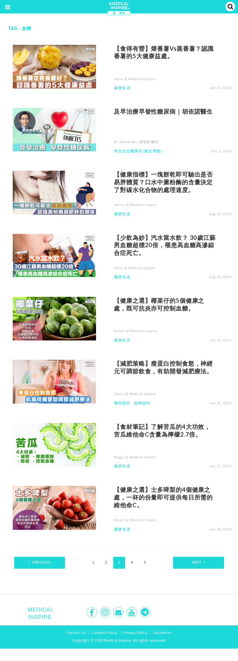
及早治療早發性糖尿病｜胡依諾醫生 (163, 111)
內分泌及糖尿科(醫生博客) (138, 151)
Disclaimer (162, 632)
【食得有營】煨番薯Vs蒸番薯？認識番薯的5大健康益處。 (164, 52)
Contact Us (76, 632)
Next (194, 562)
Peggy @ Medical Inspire (135, 456)
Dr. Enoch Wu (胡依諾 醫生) (136, 141)
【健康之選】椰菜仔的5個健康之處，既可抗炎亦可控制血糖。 (159, 304)
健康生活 (122, 88)
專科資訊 (122, 403)
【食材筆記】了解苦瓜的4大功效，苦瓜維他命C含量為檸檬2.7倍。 (162, 430)
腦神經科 (142, 403)
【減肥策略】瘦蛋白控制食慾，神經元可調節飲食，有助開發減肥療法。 (163, 367)
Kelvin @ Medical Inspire (135, 204)
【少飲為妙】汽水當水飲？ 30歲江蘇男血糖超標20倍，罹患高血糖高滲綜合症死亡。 (165, 245)
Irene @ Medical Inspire (134, 78)
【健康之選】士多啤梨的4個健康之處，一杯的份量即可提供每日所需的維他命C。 (163, 497)
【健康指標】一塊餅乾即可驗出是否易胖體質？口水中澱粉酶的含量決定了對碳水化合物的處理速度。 (163, 182)
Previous (43, 562)
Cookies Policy (104, 632)
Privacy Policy (135, 632)
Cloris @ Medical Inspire (135, 393)
